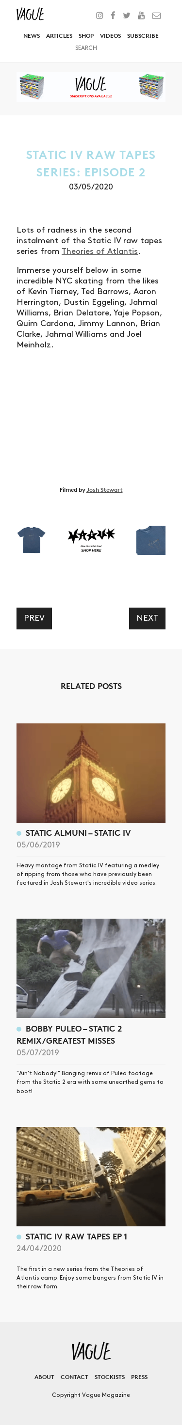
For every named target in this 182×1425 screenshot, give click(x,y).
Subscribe (143, 35)
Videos (110, 35)
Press (139, 1376)
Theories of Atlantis (100, 251)
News (31, 35)
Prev (34, 618)
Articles (59, 35)
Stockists (110, 1376)
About (44, 1376)
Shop (86, 35)
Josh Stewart (104, 489)
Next (147, 618)
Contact (74, 1376)
